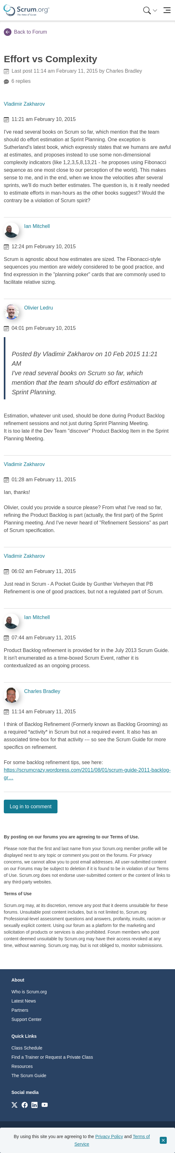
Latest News (23, 1000)
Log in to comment (31, 806)
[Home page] (26, 10)
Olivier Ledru (38, 307)
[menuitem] (149, 10)
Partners (19, 1010)
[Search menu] (150, 10)
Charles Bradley (42, 691)
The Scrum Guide (28, 1075)
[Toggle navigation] (166, 10)
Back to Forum (25, 32)
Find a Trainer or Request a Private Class (52, 1057)
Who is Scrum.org (29, 991)
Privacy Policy (109, 1136)
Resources (22, 1066)
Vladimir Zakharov (24, 104)
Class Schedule (26, 1047)
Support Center (26, 1019)
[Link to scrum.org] (14, 1104)
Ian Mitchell (37, 226)
